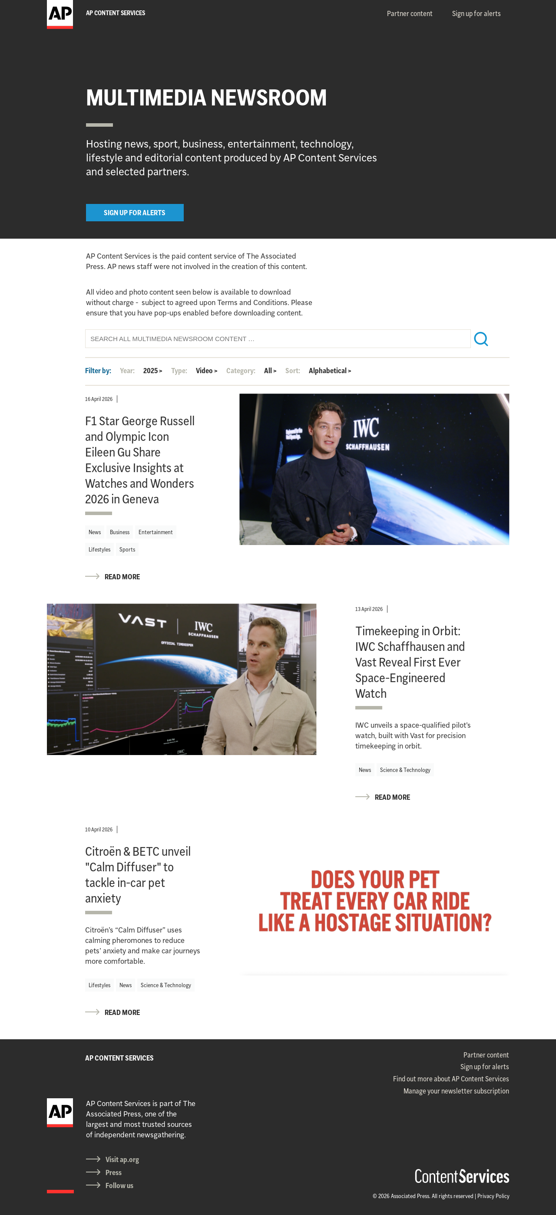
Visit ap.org (122, 1159)
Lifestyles (99, 549)
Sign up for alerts (476, 13)
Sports (127, 549)
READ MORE (122, 576)
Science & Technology (405, 770)
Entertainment (156, 532)
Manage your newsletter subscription (456, 1091)
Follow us (119, 1185)
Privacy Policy (493, 1196)
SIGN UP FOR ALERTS (134, 212)
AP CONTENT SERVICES (119, 1058)
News (95, 532)
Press (114, 1172)
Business (119, 532)
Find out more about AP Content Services (451, 1079)
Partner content (410, 13)
